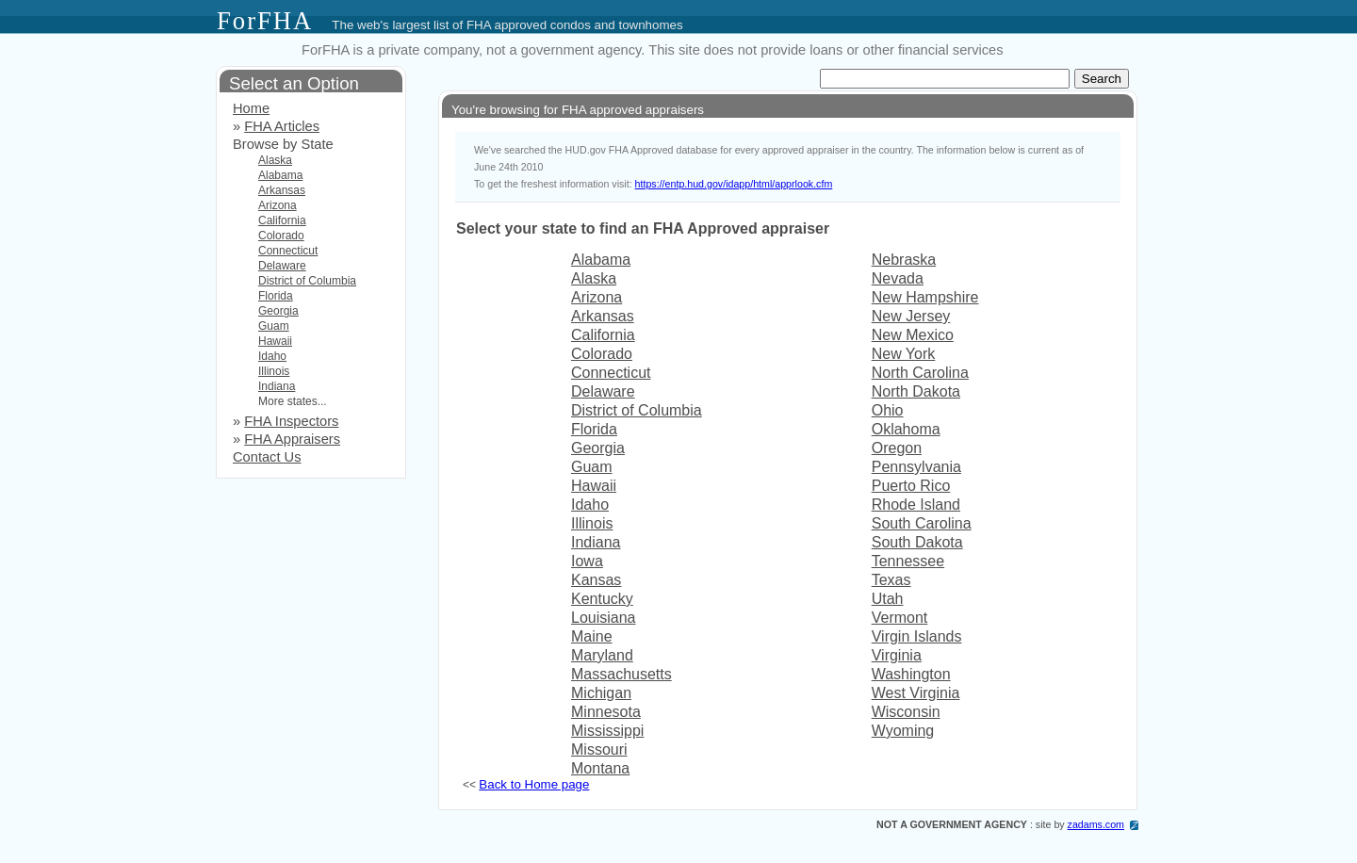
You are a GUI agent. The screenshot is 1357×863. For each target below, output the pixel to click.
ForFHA (265, 21)
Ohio (888, 410)
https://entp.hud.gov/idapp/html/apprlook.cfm (734, 183)
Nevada (898, 278)
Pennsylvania (916, 467)
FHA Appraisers (292, 439)
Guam (592, 467)
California (603, 335)
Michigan (601, 693)
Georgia (598, 448)
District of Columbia (636, 410)
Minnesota (606, 712)
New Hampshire (925, 297)
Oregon (897, 448)
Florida (594, 429)
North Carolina (920, 373)
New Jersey (911, 316)
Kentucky (602, 599)
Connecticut (611, 373)
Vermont (900, 618)
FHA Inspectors (291, 421)
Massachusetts (621, 674)
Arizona (596, 297)
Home (251, 108)
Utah (888, 599)
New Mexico (913, 335)
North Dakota (916, 391)
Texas (891, 580)
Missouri (599, 749)
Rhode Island (916, 505)
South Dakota (917, 542)
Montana (600, 768)
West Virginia (916, 693)
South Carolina (922, 523)
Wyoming (903, 731)
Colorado (601, 354)
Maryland (602, 655)
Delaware (603, 391)
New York (904, 354)
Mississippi (607, 731)
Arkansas (602, 316)
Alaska (593, 278)
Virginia (897, 655)
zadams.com (1096, 824)
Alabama (600, 260)
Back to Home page (534, 784)
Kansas (596, 580)
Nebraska (904, 260)
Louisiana (603, 618)
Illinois (592, 523)
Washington (911, 674)
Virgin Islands (917, 636)
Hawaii (593, 486)
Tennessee (908, 561)
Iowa (587, 561)
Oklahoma (906, 429)
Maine (592, 636)
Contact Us (267, 456)
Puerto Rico (911, 486)
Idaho (590, 505)
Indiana (596, 542)
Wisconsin (906, 712)
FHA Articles (281, 126)
